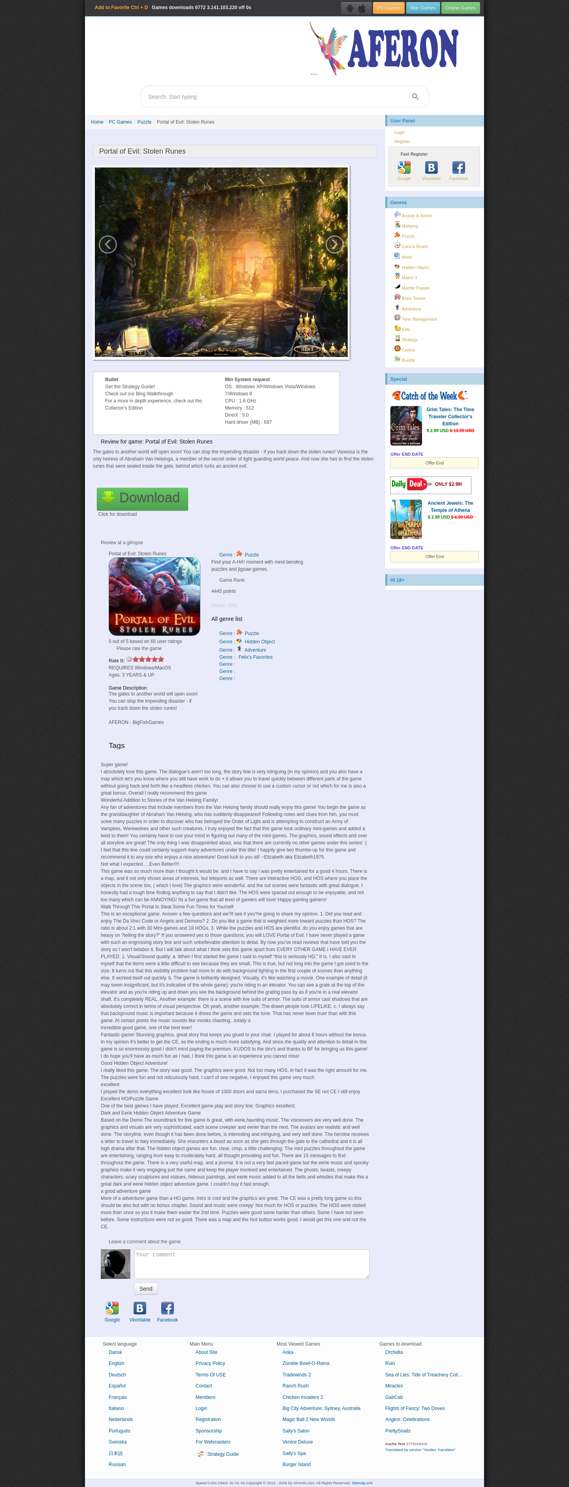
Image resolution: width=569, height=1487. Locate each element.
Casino (404, 348)
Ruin (390, 1363)
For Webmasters (213, 1442)
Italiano (116, 1408)
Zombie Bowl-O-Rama (306, 1363)
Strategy (406, 338)
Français (118, 1397)
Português (119, 1431)
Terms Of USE (211, 1375)
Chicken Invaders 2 (303, 1397)
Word (403, 255)
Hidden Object (411, 266)
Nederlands (121, 1419)
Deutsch (117, 1375)
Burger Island (297, 1464)
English (116, 1363)
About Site (206, 1352)
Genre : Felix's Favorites (246, 657)
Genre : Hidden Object (247, 642)
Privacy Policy (210, 1363)
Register (402, 141)
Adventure (407, 307)
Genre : (227, 664)
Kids (402, 328)
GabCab (394, 1397)
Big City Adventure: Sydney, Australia (321, 1408)
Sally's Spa (294, 1453)
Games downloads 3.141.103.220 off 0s (173, 7)
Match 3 (405, 276)
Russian (117, 1464)
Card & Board (411, 245)
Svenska (118, 1442)
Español (117, 1386)
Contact (204, 1386)
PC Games (388, 8)
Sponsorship (209, 1431)
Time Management (415, 317)
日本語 (116, 1453)
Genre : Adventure (242, 650)
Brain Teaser (410, 297)
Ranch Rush (296, 1386)
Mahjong (406, 224)
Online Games (461, 8)
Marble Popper (412, 286)
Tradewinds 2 (297, 1375)
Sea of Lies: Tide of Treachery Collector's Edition (427, 1375)
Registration (208, 1419)
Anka (288, 1352)
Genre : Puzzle (239, 555)
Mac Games (423, 8)
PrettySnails (398, 1431)
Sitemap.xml (362, 1483)
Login (399, 132)
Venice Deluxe (298, 1442)
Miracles (394, 1386)
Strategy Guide (217, 1454)
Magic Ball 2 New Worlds (309, 1419)
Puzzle (144, 122)
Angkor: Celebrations (407, 1419)
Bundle (404, 359)
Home (97, 122)
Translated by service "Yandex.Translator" (420, 1450)
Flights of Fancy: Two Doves (415, 1408)
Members (205, 1397)
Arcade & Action (413, 214)
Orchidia (394, 1352)
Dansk (115, 1352)
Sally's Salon (296, 1431)
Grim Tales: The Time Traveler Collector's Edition (451, 417)
